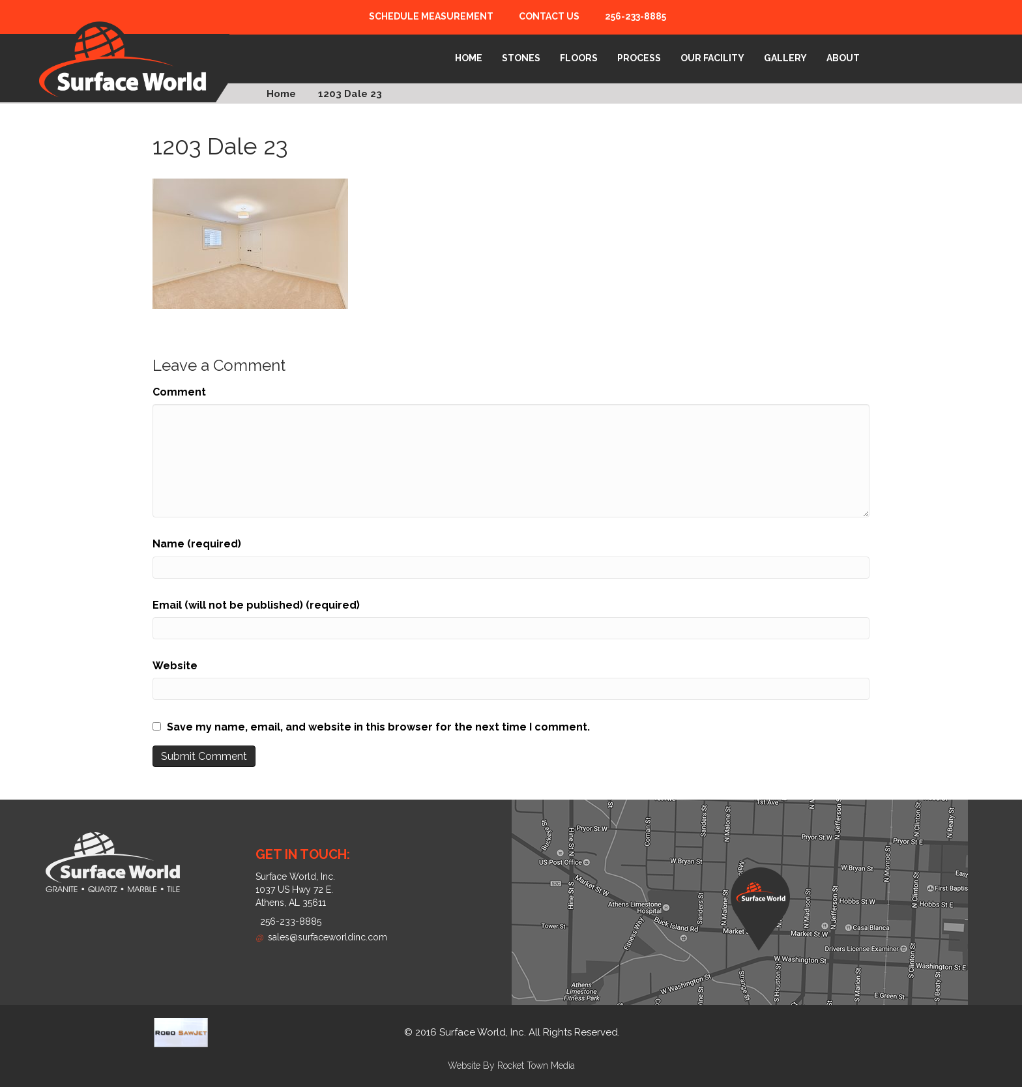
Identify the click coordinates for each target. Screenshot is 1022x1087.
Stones (521, 58)
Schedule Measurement (431, 16)
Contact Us (549, 16)
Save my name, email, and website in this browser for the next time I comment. (378, 727)
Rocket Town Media (536, 1065)
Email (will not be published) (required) (256, 605)
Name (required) (197, 544)
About (843, 58)
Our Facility (712, 58)
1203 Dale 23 (350, 94)
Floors (579, 58)
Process (639, 58)
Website (175, 665)
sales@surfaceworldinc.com (321, 937)
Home (468, 58)
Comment (179, 392)
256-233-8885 (635, 16)
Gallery (785, 58)
